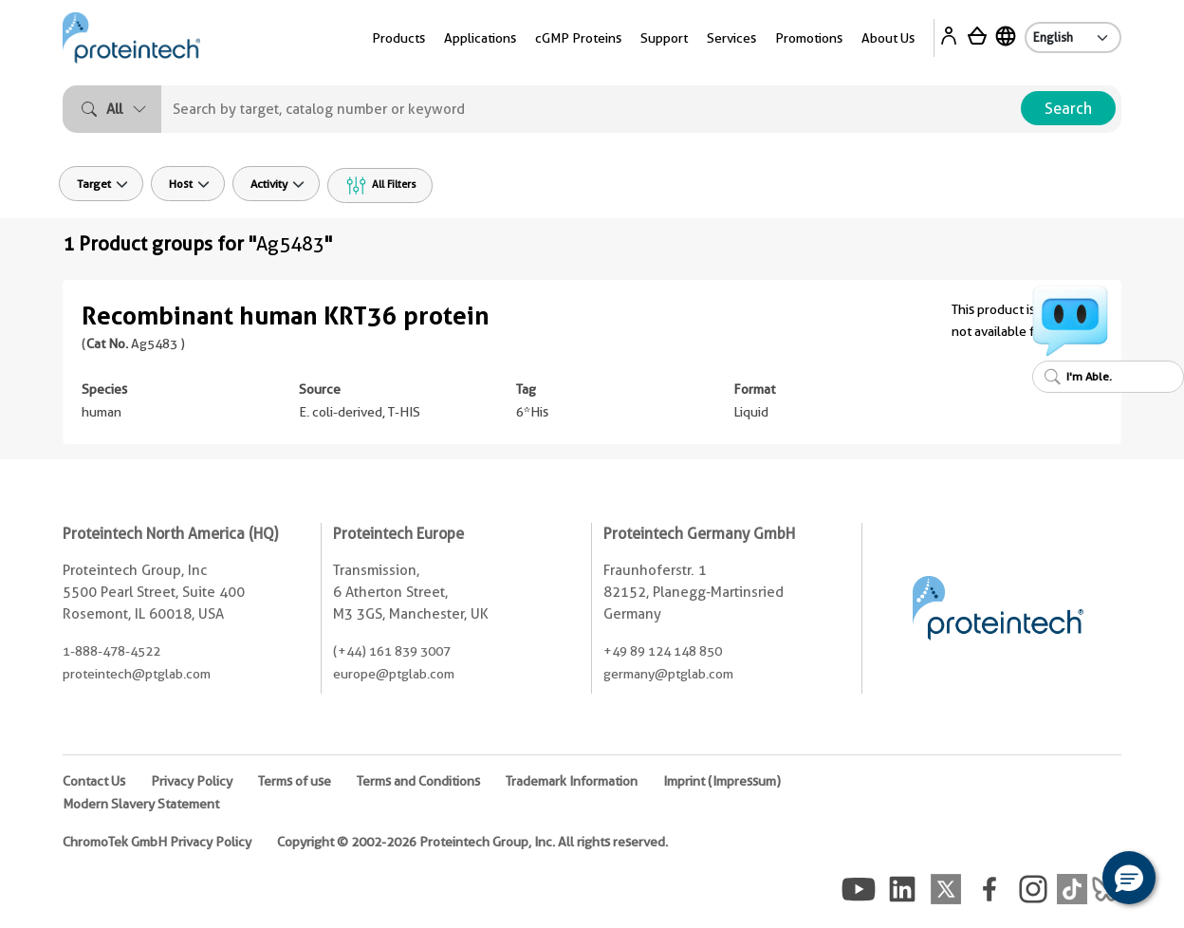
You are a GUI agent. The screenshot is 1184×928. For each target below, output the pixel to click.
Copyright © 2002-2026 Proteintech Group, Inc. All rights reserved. (472, 841)
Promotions (808, 38)
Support (664, 38)
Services (731, 38)
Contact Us (94, 781)
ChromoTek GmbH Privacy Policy (157, 841)
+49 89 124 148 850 (662, 651)
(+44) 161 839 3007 (392, 651)
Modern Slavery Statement (141, 803)
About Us (888, 38)
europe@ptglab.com (393, 673)
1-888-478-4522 (111, 651)
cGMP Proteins (578, 38)
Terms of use (294, 781)
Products (398, 38)
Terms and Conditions (418, 781)
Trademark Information (572, 781)
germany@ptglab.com (668, 673)
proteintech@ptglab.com (137, 673)
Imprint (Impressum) (722, 781)
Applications (480, 38)
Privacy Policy (191, 781)
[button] (1129, 877)
